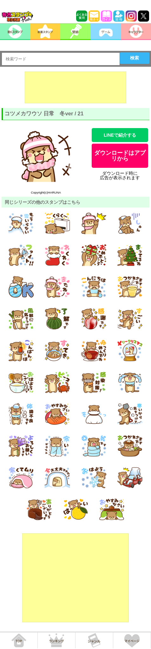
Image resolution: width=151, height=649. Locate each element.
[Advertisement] (75, 87)
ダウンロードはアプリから (120, 156)
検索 (134, 57)
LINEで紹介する (120, 135)
